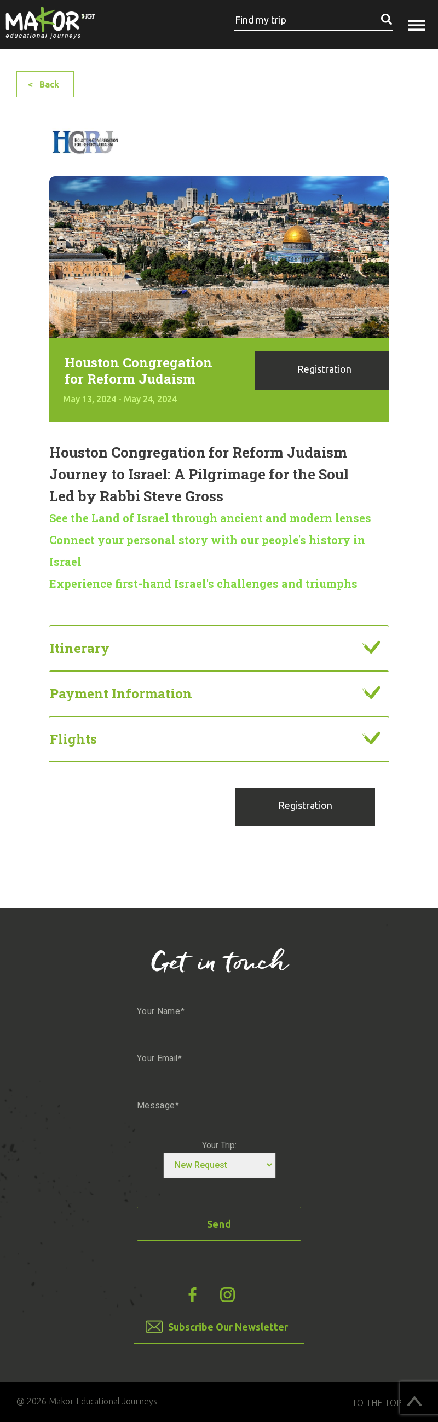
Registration (324, 368)
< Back (43, 84)
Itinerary (80, 648)
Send (219, 1223)
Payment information (121, 693)
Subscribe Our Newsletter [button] (228, 1326)
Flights (73, 739)
